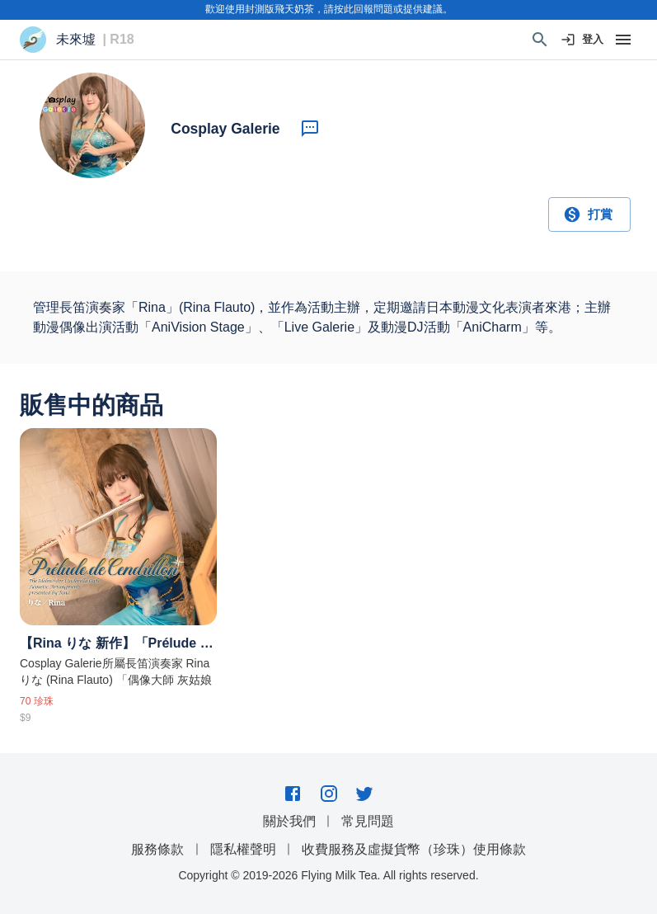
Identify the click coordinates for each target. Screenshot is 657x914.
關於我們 (289, 821)
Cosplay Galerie (225, 128)
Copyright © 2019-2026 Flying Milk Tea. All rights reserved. (328, 875)
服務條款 (157, 849)
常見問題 (367, 821)
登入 (582, 40)
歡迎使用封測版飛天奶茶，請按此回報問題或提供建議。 (329, 9)
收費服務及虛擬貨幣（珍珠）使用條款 (414, 849)
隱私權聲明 (243, 849)
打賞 (589, 214)
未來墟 (76, 39)
